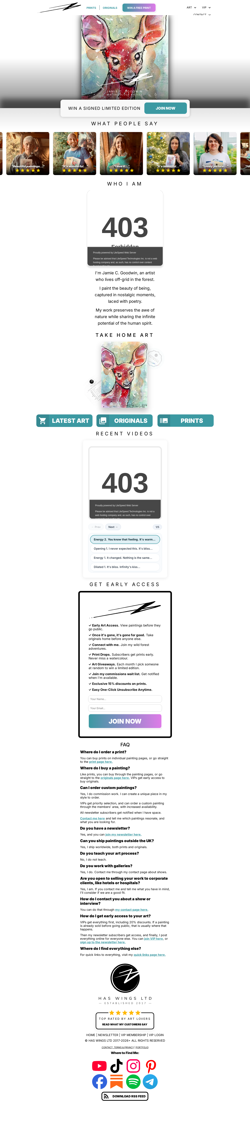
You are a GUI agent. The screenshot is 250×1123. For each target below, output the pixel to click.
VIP (206, 7)
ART (191, 7)
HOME (90, 1035)
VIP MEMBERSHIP (133, 1035)
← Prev (96, 526)
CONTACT (202, 14)
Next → (113, 526)
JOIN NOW (125, 721)
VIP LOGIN (156, 1035)
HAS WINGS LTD (100, 1040)
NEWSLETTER (108, 1035)
